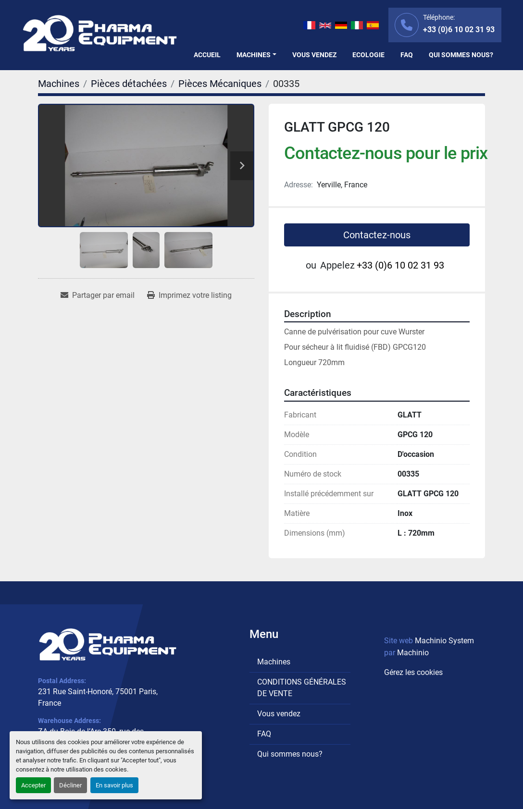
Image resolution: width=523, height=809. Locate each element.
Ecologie (368, 55)
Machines (254, 55)
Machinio (413, 652)
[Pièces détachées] (129, 83)
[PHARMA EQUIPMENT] (107, 644)
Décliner (70, 785)
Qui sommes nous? (461, 55)
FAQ (406, 55)
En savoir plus (114, 785)
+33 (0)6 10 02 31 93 (459, 29)
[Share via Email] (97, 295)
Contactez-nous (377, 235)
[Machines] (58, 83)
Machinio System (444, 640)
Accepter (33, 785)
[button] (256, 55)
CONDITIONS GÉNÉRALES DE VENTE (301, 687)
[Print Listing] (189, 295)
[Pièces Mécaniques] (220, 83)
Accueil (207, 55)
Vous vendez (314, 55)
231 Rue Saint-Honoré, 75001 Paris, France (98, 697)
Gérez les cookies (413, 672)
